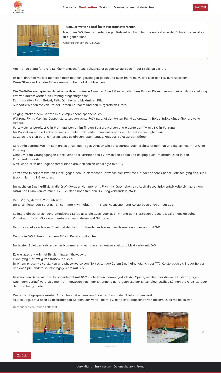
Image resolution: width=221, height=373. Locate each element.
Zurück (22, 355)
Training (105, 7)
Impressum (103, 366)
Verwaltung (84, 366)
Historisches (145, 7)
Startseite (69, 7)
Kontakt (200, 7)
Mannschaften (124, 7)
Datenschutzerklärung (129, 366)
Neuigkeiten (88, 7)
